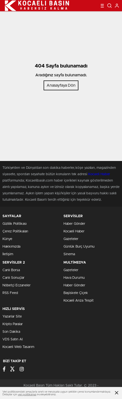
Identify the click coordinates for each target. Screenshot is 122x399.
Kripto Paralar (12, 324)
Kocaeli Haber (99, 174)
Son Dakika (11, 331)
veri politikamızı (27, 394)
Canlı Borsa (11, 270)
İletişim (7, 254)
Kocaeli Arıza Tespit (78, 300)
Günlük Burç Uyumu (79, 246)
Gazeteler (70, 239)
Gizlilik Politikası (14, 224)
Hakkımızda (11, 246)
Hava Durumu (74, 277)
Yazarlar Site (12, 316)
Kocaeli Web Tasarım (18, 347)
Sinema (69, 254)
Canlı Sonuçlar (13, 277)
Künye (7, 239)
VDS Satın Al (12, 339)
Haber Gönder (74, 224)
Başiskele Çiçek (75, 293)
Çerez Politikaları (15, 231)
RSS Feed (10, 293)
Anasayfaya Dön (61, 85)
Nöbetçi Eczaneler (16, 285)
